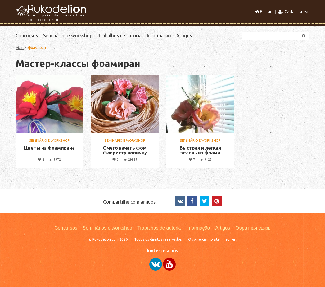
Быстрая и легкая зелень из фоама (200, 150)
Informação (159, 35)
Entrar (263, 11)
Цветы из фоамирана (49, 147)
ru (227, 239)
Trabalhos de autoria (119, 35)
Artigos (184, 35)
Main (20, 48)
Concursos (27, 35)
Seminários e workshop (67, 35)
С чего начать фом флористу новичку (125, 150)
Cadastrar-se (293, 11)
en (234, 239)
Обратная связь (253, 228)
